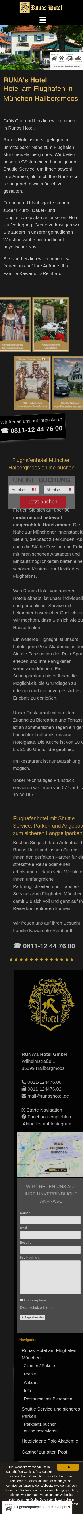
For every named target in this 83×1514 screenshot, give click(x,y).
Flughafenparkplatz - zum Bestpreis (37, 1507)
